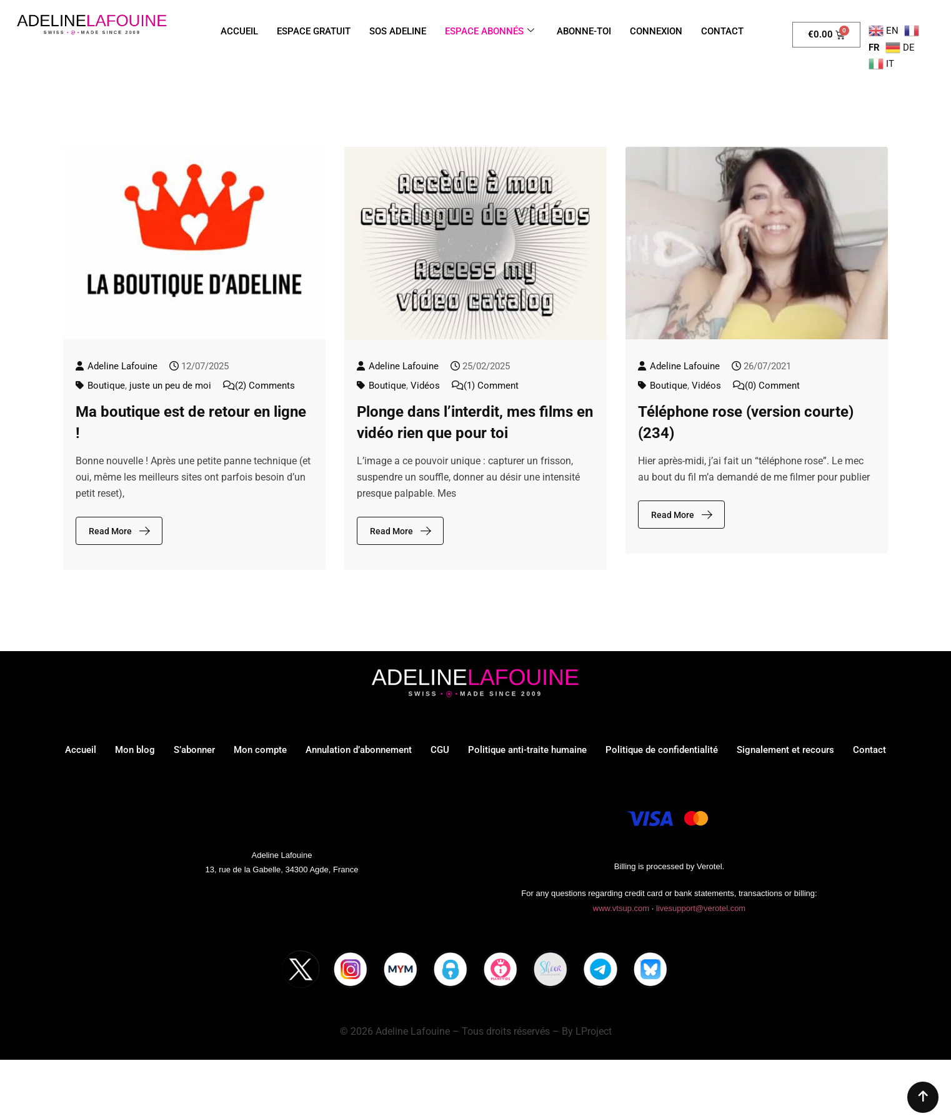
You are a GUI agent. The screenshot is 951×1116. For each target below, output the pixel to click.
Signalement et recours (785, 749)
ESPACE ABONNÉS (489, 31)
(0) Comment (772, 385)
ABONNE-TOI (584, 31)
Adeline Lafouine (122, 366)
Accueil (80, 749)
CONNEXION (656, 31)
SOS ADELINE (397, 31)
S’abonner (194, 749)
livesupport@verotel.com (700, 908)
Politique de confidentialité (661, 749)
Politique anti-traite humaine (527, 749)
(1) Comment (491, 385)
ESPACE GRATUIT (314, 31)
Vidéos (425, 385)
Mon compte (260, 749)
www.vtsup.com (621, 908)
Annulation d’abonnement (359, 749)
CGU (440, 749)
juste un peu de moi (170, 385)
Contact (869, 749)
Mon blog (135, 749)
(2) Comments (265, 385)
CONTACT (722, 31)
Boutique (106, 385)
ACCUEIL (239, 31)
